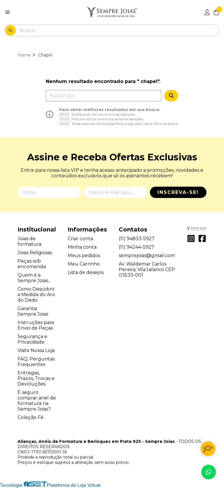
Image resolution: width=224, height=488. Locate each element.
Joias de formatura (29, 241)
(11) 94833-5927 (137, 238)
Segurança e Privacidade (32, 339)
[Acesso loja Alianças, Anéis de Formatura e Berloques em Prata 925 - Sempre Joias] (207, 12)
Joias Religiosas (35, 252)
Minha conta (82, 247)
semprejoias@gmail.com (147, 255)
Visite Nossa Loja (36, 350)
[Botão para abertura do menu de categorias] (7, 12)
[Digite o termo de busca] (119, 30)
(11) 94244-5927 (136, 247)
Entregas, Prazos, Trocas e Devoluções (36, 378)
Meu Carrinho (84, 264)
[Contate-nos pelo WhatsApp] (208, 472)
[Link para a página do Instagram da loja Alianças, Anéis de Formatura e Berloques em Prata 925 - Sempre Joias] (191, 238)
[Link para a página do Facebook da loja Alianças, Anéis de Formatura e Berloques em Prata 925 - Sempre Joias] (202, 238)
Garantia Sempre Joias (33, 311)
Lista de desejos (86, 272)
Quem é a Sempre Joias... (34, 277)
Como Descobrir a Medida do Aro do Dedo (36, 294)
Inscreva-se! (178, 192)
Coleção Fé (30, 417)
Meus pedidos (84, 255)
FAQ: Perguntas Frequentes (36, 361)
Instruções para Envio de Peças (36, 325)
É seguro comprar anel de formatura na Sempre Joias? (37, 401)
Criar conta (80, 238)
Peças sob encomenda (32, 263)
